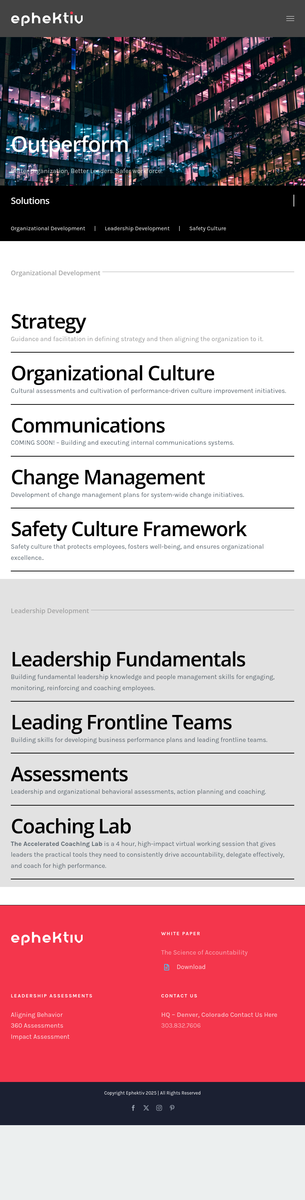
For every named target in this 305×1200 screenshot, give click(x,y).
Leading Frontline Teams (121, 721)
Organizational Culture (112, 372)
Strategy (48, 320)
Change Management (108, 476)
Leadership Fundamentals (128, 658)
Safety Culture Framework (128, 528)
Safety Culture (207, 228)
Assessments (69, 773)
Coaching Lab (71, 825)
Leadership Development (137, 228)
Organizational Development (48, 228)
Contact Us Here (253, 1015)
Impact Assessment (40, 1037)
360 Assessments (37, 1025)
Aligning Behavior (37, 1015)
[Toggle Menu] (290, 18)
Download (191, 967)
